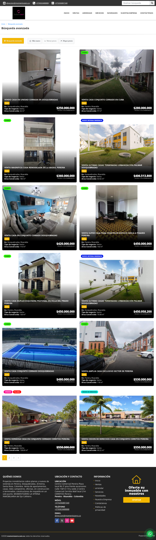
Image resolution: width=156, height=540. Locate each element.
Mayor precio (67, 41)
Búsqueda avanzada (15, 24)
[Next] (18, 457)
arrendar (87, 13)
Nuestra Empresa (129, 13)
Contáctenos (146, 13)
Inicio (66, 13)
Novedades (112, 13)
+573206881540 (61, 3)
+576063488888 (42, 3)
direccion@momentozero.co (18, 3)
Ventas (75, 13)
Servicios (99, 13)
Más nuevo (35, 41)
